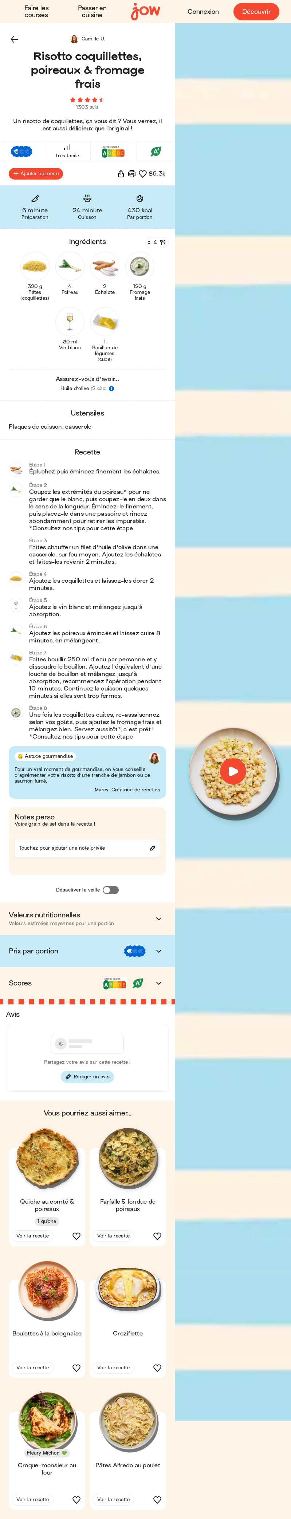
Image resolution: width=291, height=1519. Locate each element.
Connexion (203, 11)
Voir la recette (32, 1236)
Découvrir (256, 11)
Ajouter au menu (36, 174)
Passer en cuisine (92, 12)
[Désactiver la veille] (111, 890)
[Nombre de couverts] (156, 243)
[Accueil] (146, 11)
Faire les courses (36, 12)
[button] (14, 39)
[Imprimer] (132, 174)
